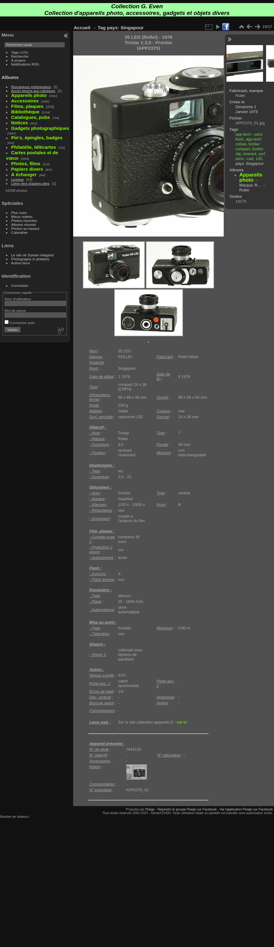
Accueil (82, 27)
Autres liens (20, 263)
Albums (10, 77)
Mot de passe (15, 310)
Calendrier (19, 232)
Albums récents (23, 224)
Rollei (244, 190)
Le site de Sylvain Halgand (32, 255)
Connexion (19, 285)
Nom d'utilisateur (18, 299)
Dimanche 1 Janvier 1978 (247, 109)
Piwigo (150, 809)
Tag (102, 27)
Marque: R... (250, 185)
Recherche (20, 56)
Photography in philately (30, 259)
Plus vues (19, 213)
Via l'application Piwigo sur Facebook (246, 809)
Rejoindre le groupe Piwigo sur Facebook (187, 809)
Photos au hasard (25, 228)
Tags (15, 52)
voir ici (181, 722)
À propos (18, 60)
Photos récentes (24, 221)
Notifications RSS (25, 64)
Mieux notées (22, 217)
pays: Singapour (125, 27)
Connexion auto (20, 323)
